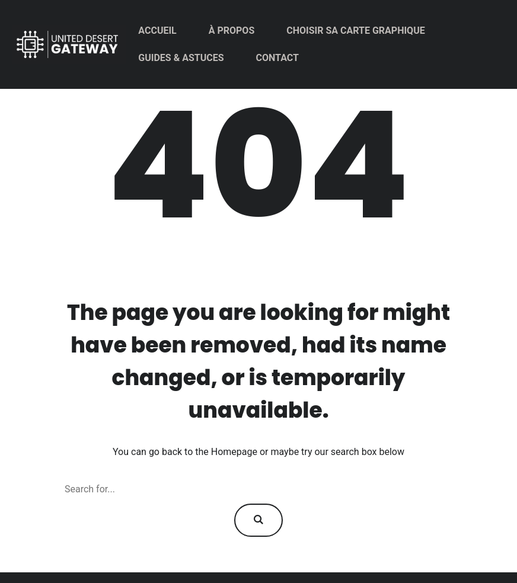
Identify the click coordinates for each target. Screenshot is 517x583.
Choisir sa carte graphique (355, 30)
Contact (277, 57)
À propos (232, 30)
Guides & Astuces (181, 57)
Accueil (157, 30)
